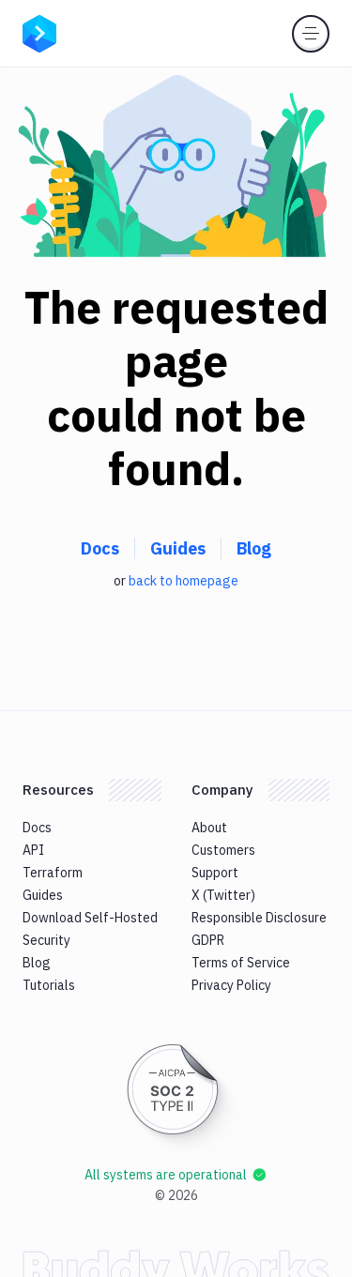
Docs (100, 548)
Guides (178, 548)
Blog (254, 548)
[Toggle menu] (310, 34)
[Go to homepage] (39, 32)
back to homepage (183, 580)
